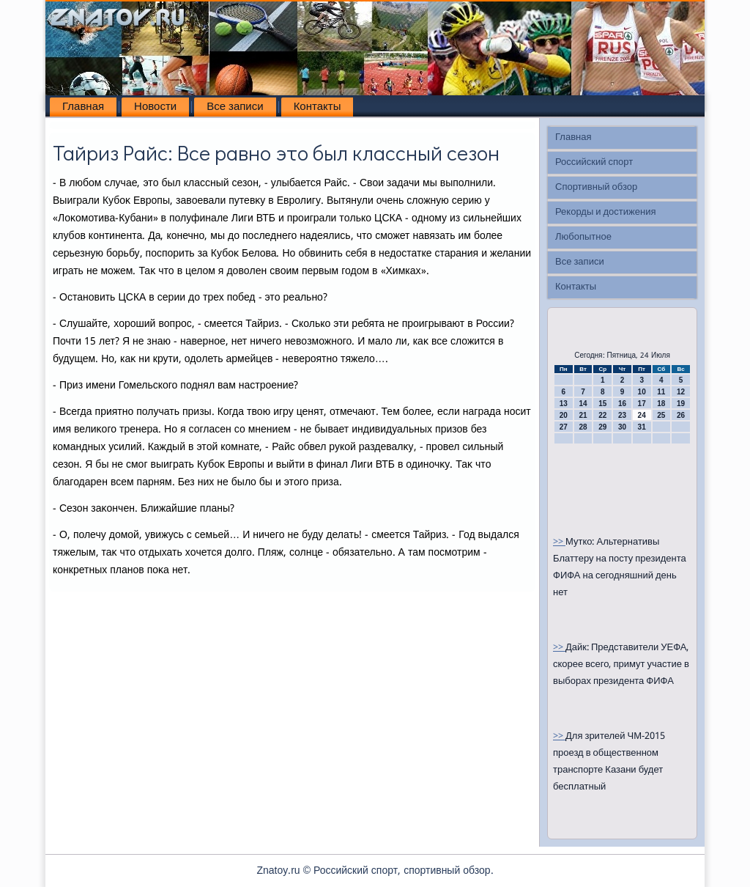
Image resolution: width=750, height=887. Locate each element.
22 (602, 415)
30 (622, 427)
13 (564, 404)
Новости (155, 107)
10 (642, 392)
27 (564, 427)
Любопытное (583, 237)
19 (681, 404)
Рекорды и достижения (605, 212)
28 (583, 427)
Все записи (235, 107)
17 (642, 404)
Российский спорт (594, 162)
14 (583, 404)
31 (642, 427)
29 (602, 427)
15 (602, 404)
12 (681, 392)
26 (681, 415)
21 (583, 415)
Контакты (317, 107)
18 (661, 404)
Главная (83, 107)
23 (622, 415)
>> (559, 542)
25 (661, 415)
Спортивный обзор (596, 187)
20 (564, 415)
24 (642, 415)
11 (661, 392)
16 (622, 404)
